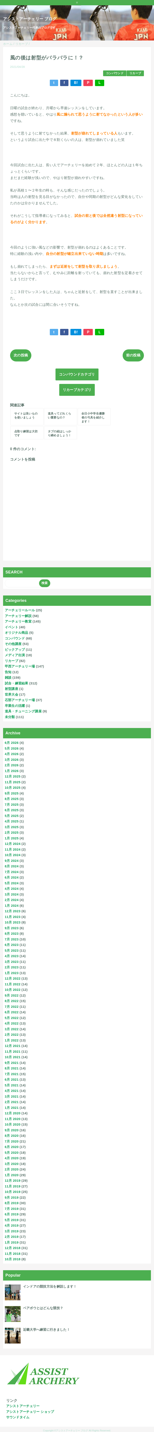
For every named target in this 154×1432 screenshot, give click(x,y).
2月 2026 (12, 765)
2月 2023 (12, 967)
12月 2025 (13, 776)
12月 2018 (13, 1248)
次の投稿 (21, 355)
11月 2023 (13, 917)
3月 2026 (12, 759)
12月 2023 (13, 911)
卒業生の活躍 (15, 706)
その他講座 (13, 644)
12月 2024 (13, 844)
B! (76, 83)
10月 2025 (13, 787)
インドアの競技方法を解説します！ (50, 1286)
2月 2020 (12, 1169)
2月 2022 (12, 1034)
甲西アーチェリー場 (20, 666)
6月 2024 (12, 877)
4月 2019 (12, 1225)
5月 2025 (12, 816)
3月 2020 (12, 1164)
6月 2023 (12, 945)
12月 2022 (13, 978)
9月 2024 (12, 861)
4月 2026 (12, 754)
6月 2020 (12, 1147)
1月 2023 (12, 973)
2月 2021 (12, 1102)
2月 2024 (12, 900)
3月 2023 (12, 962)
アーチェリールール (20, 610)
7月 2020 (12, 1141)
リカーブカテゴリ (77, 390)
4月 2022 (12, 1023)
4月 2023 (12, 956)
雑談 (8, 677)
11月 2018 (13, 1253)
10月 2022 (13, 990)
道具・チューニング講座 (23, 711)
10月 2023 (13, 922)
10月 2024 (13, 855)
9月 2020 (12, 1130)
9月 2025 (12, 793)
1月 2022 (12, 1040)
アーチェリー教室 (18, 621)
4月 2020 (12, 1158)
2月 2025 (12, 832)
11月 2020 (13, 1119)
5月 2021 (12, 1085)
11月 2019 (13, 1186)
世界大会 (11, 694)
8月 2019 (12, 1203)
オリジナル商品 (16, 632)
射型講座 (11, 689)
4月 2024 (12, 888)
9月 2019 (12, 1197)
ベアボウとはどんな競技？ (43, 1308)
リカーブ (135, 73)
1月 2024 (12, 905)
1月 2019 (12, 1242)
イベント (11, 627)
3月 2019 (12, 1231)
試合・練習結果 (16, 683)
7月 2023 (12, 939)
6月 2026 (12, 743)
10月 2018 (13, 1259)
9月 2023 (12, 928)
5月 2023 (12, 950)
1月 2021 (12, 1107)
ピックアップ (15, 649)
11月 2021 (13, 1051)
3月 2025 (12, 827)
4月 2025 (12, 821)
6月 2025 (12, 810)
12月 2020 (13, 1113)
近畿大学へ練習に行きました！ (46, 1329)
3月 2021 (12, 1096)
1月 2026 (12, 771)
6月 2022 (12, 1012)
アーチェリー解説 (18, 616)
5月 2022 (12, 1018)
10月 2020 (13, 1124)
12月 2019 (13, 1180)
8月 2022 (12, 1001)
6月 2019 (12, 1214)
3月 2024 (12, 894)
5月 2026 (12, 748)
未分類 (10, 717)
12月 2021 (13, 1046)
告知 (8, 672)
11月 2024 (13, 849)
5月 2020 (12, 1152)
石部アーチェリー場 (20, 700)
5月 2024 (12, 883)
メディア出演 (15, 655)
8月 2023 (12, 933)
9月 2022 (12, 995)
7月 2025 (12, 804)
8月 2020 (12, 1135)
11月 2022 (13, 984)
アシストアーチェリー (23, 1406)
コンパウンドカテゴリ (77, 374)
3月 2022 (12, 1029)
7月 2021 (12, 1074)
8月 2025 (12, 799)
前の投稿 (133, 355)
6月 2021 (12, 1079)
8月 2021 (12, 1068)
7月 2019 (12, 1209)
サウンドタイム (18, 1417)
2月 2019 (12, 1236)
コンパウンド (115, 73)
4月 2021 (12, 1091)
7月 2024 (12, 872)
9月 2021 (12, 1063)
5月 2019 (12, 1220)
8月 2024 (12, 866)
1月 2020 (12, 1175)
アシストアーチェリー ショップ (30, 1412)
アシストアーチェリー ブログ (29, 19)
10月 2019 (13, 1192)
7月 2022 (12, 1006)
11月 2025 (13, 782)
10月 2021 (13, 1057)
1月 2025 (12, 838)
